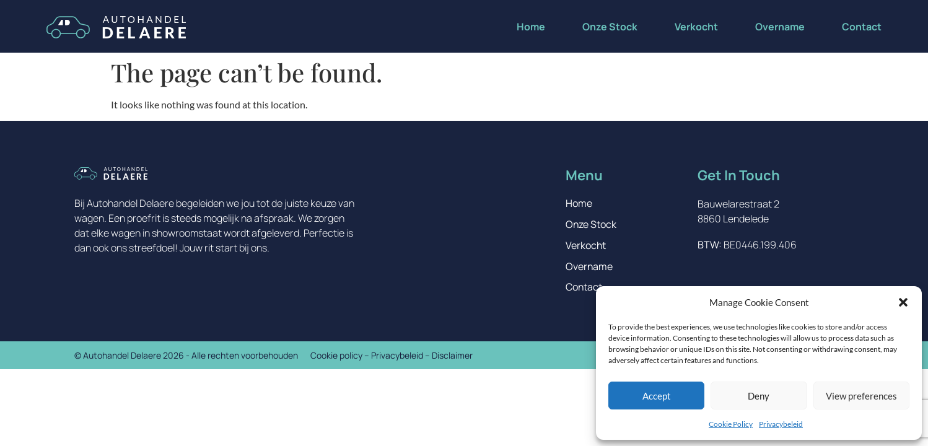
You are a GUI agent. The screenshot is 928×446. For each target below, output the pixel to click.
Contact (862, 26)
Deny (758, 395)
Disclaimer (452, 356)
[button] (903, 302)
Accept (656, 395)
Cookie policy (336, 356)
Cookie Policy (731, 424)
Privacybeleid (781, 424)
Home (531, 26)
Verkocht (696, 26)
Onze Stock (609, 26)
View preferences (861, 395)
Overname (780, 26)
